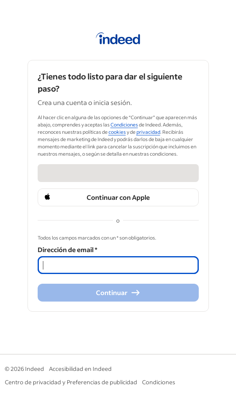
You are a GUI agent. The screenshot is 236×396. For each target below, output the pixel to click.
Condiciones (158, 382)
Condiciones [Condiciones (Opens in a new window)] (124, 125)
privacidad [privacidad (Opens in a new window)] (148, 132)
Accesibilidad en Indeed (80, 368)
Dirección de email (67, 249)
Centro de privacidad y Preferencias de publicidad (71, 382)
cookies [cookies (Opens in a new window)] (117, 132)
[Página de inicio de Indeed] (118, 39)
